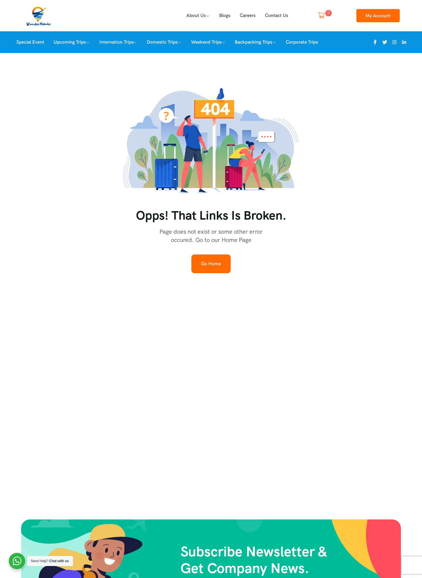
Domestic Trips (162, 42)
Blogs (224, 15)
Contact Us (276, 15)
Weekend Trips (206, 42)
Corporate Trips (302, 42)
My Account (378, 16)
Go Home (211, 264)
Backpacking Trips (253, 42)
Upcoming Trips (70, 42)
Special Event (30, 42)
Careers (248, 15)
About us (196, 15)
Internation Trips (116, 42)
